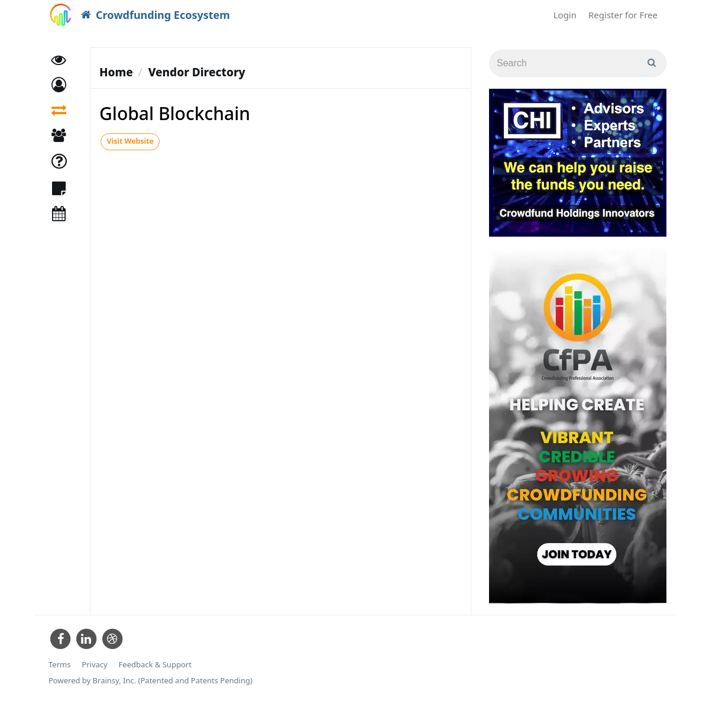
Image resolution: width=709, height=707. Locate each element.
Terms (59, 665)
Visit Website (130, 142)
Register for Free (623, 15)
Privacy (94, 665)
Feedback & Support (155, 665)
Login (565, 15)
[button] (59, 87)
